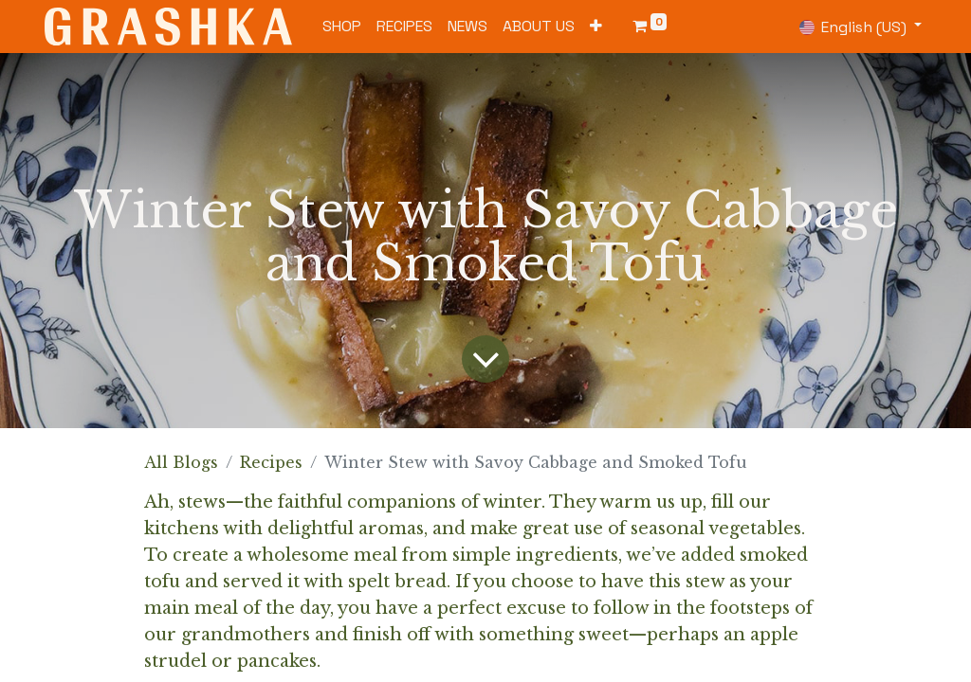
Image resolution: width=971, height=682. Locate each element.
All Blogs (181, 462)
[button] (596, 26)
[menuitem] (342, 26)
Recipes (271, 462)
